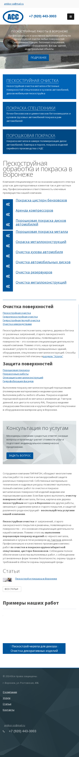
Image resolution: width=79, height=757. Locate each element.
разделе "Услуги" (53, 356)
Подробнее (39, 57)
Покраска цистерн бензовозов (41, 200)
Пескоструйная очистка (17, 313)
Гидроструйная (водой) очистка (21, 320)
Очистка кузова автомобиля (39, 252)
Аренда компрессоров (34, 210)
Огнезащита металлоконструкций (23, 377)
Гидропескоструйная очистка (20, 316)
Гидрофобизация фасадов (18, 381)
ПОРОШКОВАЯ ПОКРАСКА (30, 135)
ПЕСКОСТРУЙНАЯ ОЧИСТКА (32, 80)
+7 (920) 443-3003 (42, 16)
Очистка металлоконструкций (41, 282)
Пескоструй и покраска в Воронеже (36, 578)
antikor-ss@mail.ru (14, 3)
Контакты (8, 709)
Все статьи (12, 589)
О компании (10, 692)
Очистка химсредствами (17, 324)
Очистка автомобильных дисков (43, 262)
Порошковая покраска (16, 370)
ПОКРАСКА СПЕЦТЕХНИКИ (30, 108)
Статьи (7, 704)
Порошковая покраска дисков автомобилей (41, 222)
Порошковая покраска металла (42, 231)
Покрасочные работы (16, 373)
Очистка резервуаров (34, 272)
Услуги (6, 698)
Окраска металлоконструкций (41, 241)
